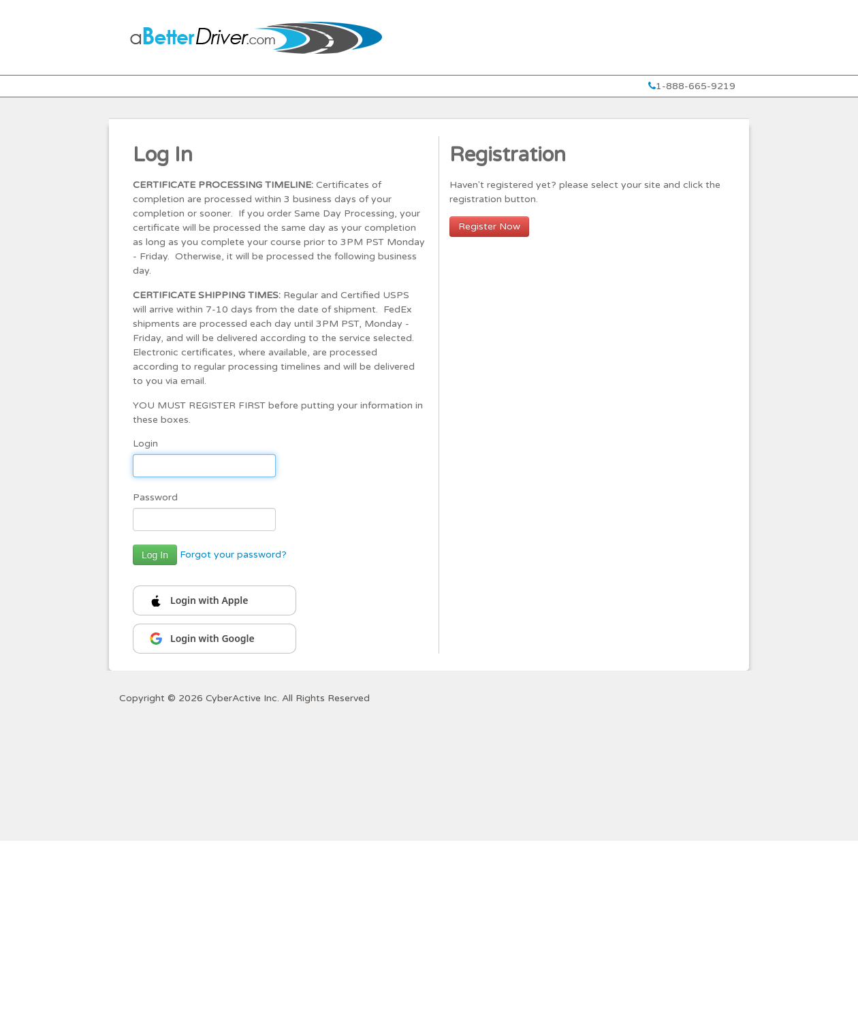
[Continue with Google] (214, 639)
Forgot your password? (233, 554)
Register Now (489, 226)
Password (155, 497)
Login (145, 443)
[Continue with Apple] (214, 600)
